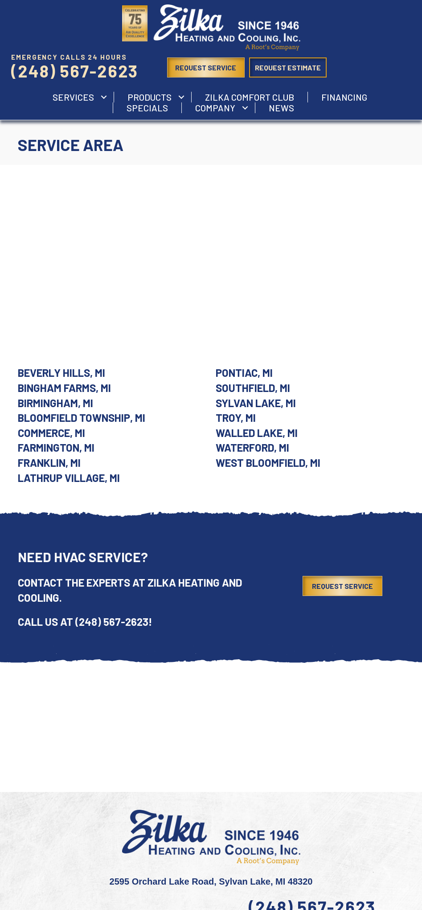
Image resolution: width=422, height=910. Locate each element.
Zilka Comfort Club (249, 97)
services (73, 97)
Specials (147, 107)
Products (149, 97)
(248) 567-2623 (74, 71)
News (281, 107)
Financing (344, 97)
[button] (104, 97)
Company (215, 107)
